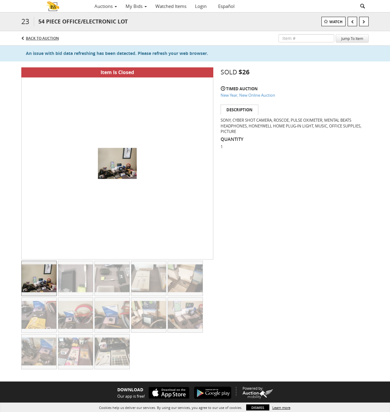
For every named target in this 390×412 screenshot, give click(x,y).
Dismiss (257, 407)
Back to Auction (42, 38)
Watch (335, 21)
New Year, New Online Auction (248, 95)
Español (226, 6)
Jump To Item (352, 38)
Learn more (281, 407)
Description (239, 110)
